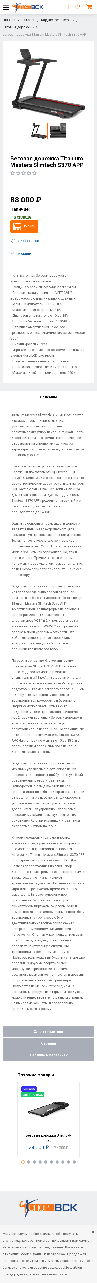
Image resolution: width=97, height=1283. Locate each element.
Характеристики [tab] (48, 1032)
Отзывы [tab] (48, 1043)
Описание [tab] (48, 397)
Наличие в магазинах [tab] (49, 1055)
